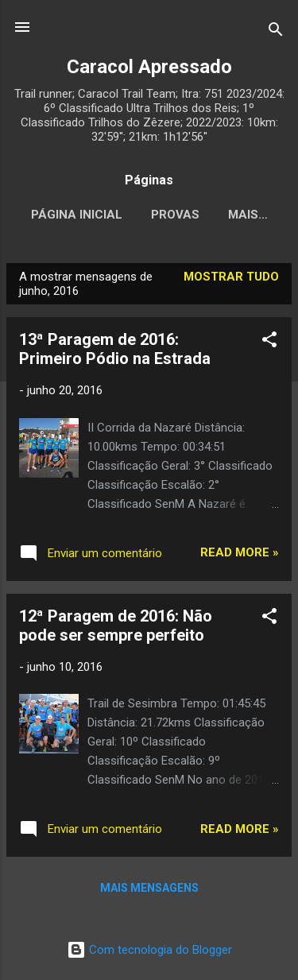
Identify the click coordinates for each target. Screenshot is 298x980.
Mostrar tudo (231, 280)
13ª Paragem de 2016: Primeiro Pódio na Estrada (115, 352)
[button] (269, 345)
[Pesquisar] (275, 32)
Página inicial (111, 214)
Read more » (239, 555)
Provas (209, 214)
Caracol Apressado (149, 67)
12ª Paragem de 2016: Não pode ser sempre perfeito (115, 629)
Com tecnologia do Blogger (149, 950)
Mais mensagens (149, 891)
